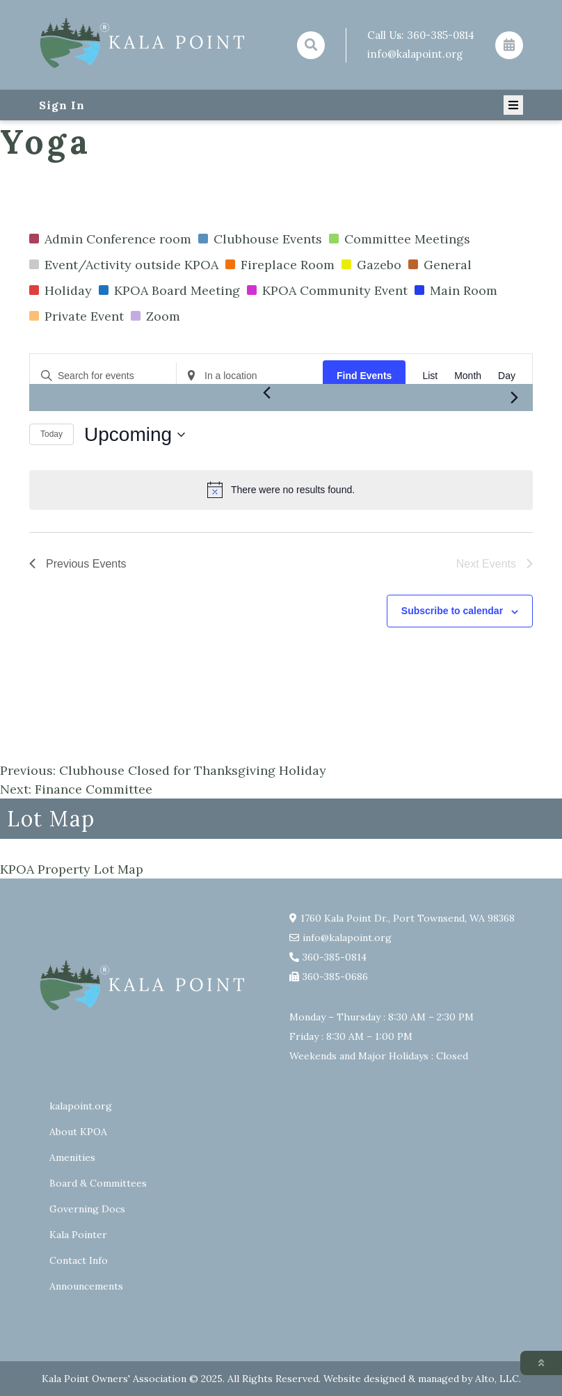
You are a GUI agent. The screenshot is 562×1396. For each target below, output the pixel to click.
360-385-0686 (335, 976)
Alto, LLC (497, 1378)
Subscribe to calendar (452, 610)
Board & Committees (98, 1183)
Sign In (62, 105)
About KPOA (78, 1131)
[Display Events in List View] (429, 376)
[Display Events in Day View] (506, 376)
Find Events (364, 375)
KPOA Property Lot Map (71, 869)
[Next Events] (514, 398)
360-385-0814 (440, 35)
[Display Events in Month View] (467, 376)
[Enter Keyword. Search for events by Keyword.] (103, 376)
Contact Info (78, 1260)
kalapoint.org (80, 1106)
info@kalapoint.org (415, 54)
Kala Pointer (78, 1234)
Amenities (72, 1157)
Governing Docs (87, 1209)
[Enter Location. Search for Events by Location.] (250, 376)
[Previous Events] (266, 392)
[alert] (281, 489)
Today (51, 434)
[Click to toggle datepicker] (134, 435)
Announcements (86, 1286)
